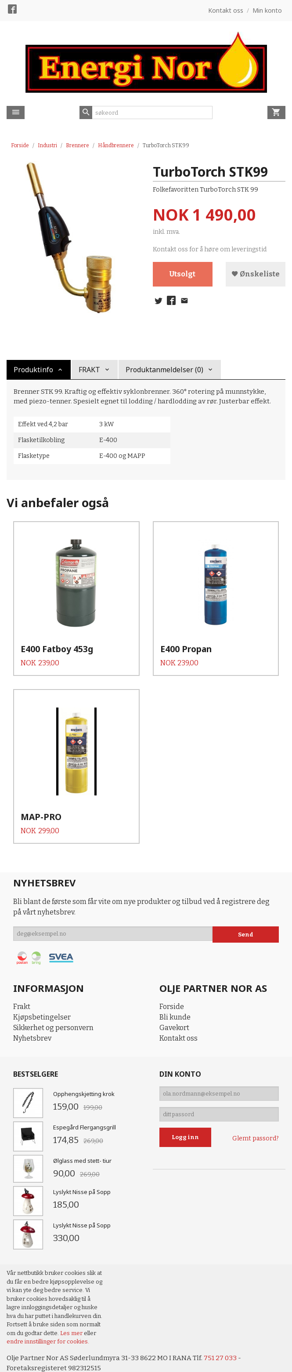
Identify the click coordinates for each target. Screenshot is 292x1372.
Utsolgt (182, 274)
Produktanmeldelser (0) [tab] (164, 369)
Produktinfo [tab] (33, 369)
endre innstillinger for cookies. (48, 1322)
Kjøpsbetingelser (42, 998)
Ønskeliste (255, 274)
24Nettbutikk (57, 1358)
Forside (20, 145)
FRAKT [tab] (89, 369)
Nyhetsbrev (32, 1019)
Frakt (21, 987)
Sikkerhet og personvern (53, 1008)
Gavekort (174, 1008)
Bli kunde (175, 998)
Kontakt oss (178, 1019)
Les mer (72, 1313)
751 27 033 (225, 1338)
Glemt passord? (255, 1124)
